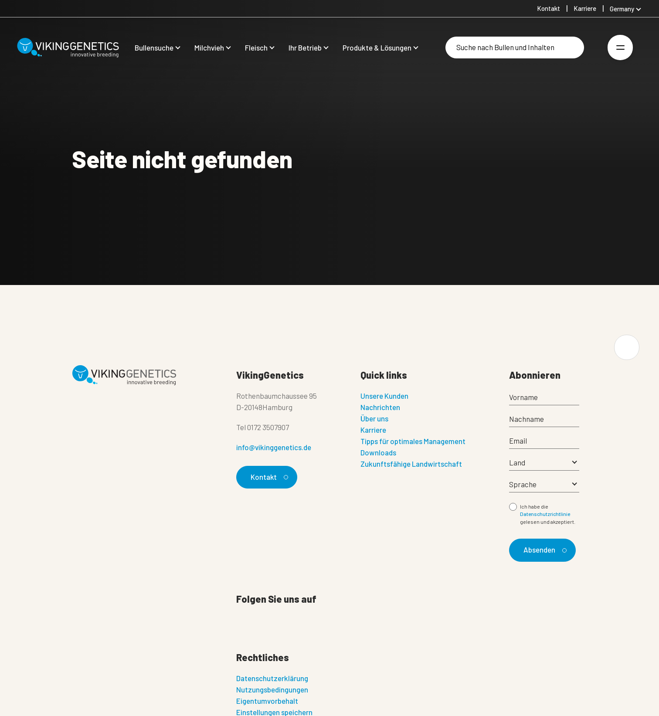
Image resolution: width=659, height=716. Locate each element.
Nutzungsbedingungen (272, 689)
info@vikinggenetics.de (273, 447)
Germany (622, 9)
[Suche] (514, 47)
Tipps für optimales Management (412, 441)
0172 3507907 (268, 427)
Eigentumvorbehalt (267, 700)
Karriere (373, 429)
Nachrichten (380, 407)
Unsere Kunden (384, 395)
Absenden (543, 549)
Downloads (378, 452)
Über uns (374, 418)
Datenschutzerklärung (272, 678)
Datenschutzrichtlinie (545, 514)
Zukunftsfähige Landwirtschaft (411, 463)
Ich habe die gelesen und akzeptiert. (547, 514)
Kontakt (268, 476)
